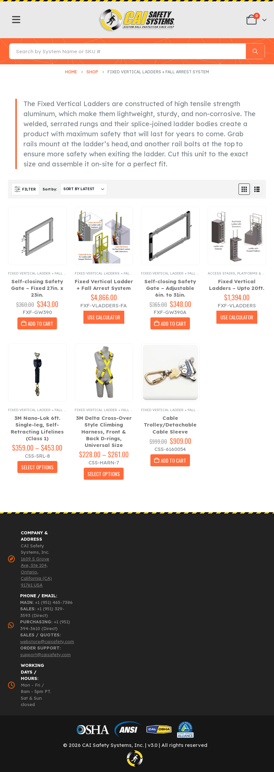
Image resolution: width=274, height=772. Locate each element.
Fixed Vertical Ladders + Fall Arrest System (117, 273)
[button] (25, 189)
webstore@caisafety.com (47, 641)
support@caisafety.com (45, 654)
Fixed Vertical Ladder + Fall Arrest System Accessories (62, 273)
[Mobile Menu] (16, 20)
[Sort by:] (83, 189)
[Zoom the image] (137, 10)
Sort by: (50, 189)
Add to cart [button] (40, 323)
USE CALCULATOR (103, 317)
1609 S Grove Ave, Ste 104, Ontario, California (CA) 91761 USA (36, 572)
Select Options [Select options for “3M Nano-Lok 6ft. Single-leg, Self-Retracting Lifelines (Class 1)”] (37, 467)
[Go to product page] (37, 235)
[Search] (255, 51)
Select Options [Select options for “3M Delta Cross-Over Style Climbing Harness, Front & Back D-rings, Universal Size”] (103, 473)
